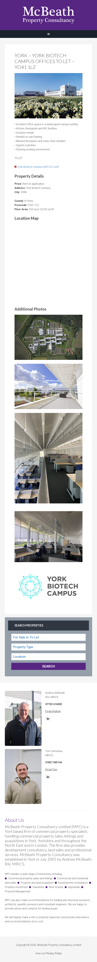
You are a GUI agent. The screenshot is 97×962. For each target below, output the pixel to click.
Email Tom (51, 769)
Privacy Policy (54, 953)
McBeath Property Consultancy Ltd (48, 15)
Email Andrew (53, 711)
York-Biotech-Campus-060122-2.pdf (38, 166)
